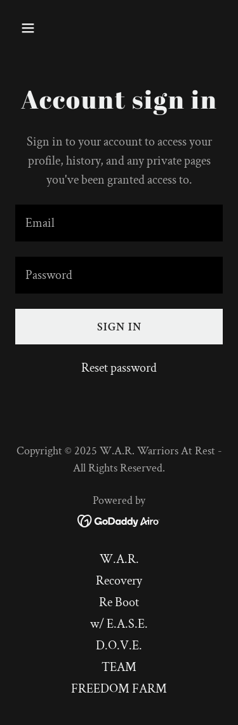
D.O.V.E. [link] (119, 645)
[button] (39, 28)
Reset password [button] (119, 368)
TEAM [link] (119, 667)
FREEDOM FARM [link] (119, 689)
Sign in (119, 327)
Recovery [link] (119, 581)
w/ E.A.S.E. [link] (119, 624)
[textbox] (119, 223)
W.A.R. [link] (119, 559)
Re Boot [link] (119, 602)
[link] (119, 520)
